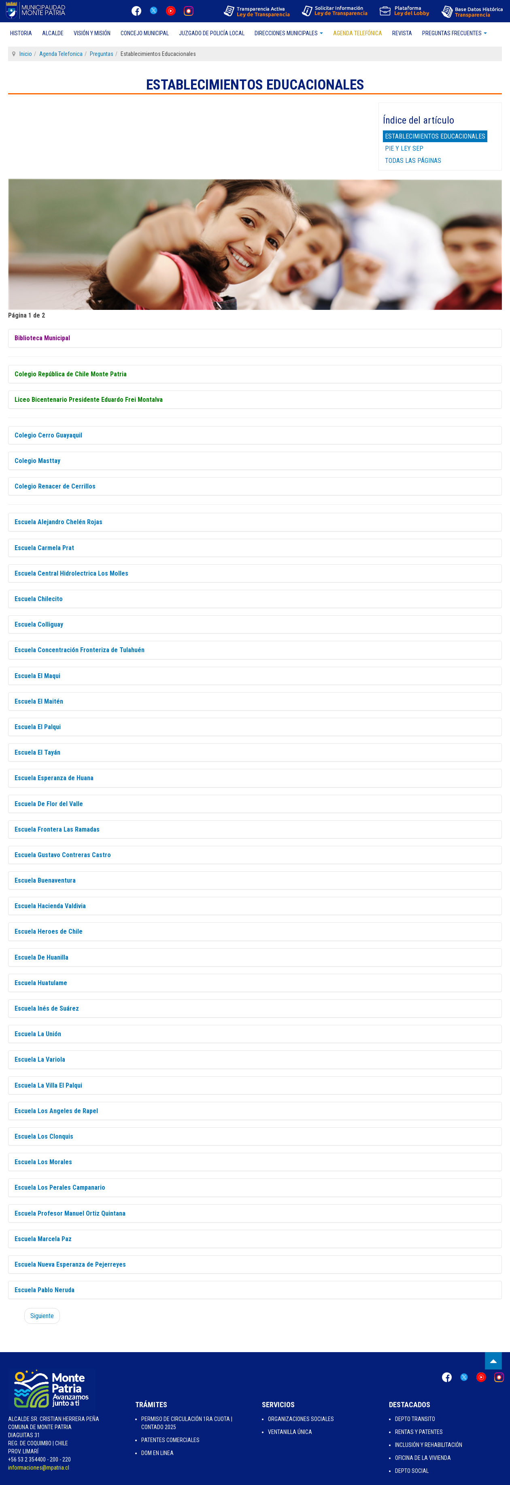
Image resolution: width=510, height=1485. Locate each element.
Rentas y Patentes (419, 1432)
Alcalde (53, 33)
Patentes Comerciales (170, 1440)
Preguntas (101, 54)
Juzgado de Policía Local (211, 33)
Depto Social (412, 1471)
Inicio (25, 54)
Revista (402, 33)
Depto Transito (415, 1419)
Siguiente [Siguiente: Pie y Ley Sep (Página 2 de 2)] (42, 1316)
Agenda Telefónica (357, 33)
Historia (21, 33)
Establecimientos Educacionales (435, 136)
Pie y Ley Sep (404, 148)
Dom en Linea (157, 1453)
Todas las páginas (413, 160)
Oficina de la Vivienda (423, 1458)
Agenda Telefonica (61, 54)
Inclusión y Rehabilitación (428, 1445)
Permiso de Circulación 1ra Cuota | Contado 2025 (186, 1423)
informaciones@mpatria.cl (38, 1467)
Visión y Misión (92, 33)
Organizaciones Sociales (301, 1419)
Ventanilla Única (290, 1432)
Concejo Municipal (145, 33)
